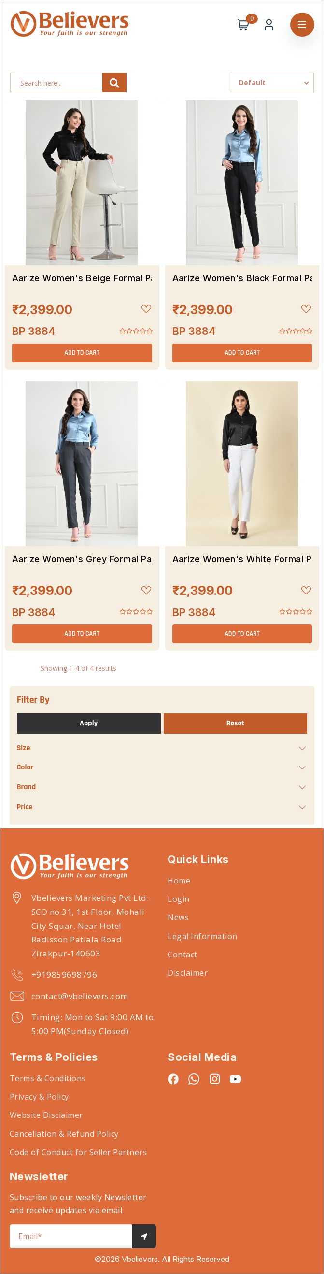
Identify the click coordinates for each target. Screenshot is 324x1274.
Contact (182, 954)
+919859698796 (64, 974)
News (178, 917)
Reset (235, 723)
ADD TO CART (81, 352)
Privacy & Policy (39, 1096)
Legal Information (203, 936)
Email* (30, 1236)
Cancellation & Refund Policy (64, 1134)
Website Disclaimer (46, 1115)
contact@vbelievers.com (79, 995)
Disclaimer (188, 973)
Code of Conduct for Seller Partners (78, 1152)
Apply (89, 723)
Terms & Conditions (48, 1078)
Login (179, 899)
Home (179, 880)
